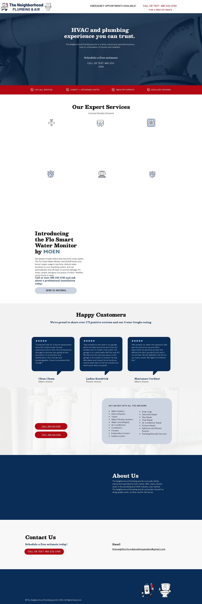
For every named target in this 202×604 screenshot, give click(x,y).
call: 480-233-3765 (51, 426)
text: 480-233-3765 (51, 435)
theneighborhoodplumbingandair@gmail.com (138, 549)
